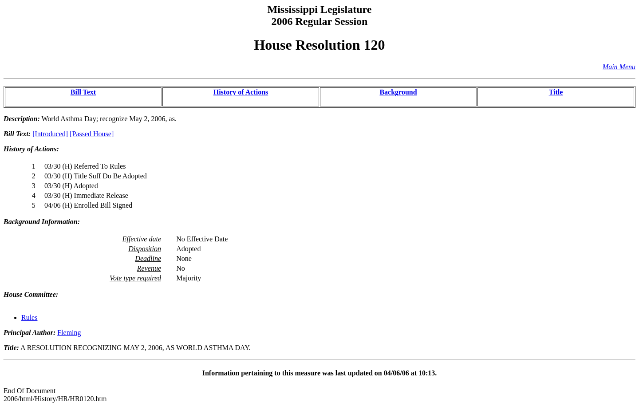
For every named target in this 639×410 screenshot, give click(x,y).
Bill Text (83, 92)
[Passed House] (92, 134)
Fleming (69, 332)
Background (398, 92)
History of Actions (240, 92)
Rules (29, 317)
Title (556, 92)
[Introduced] (50, 134)
